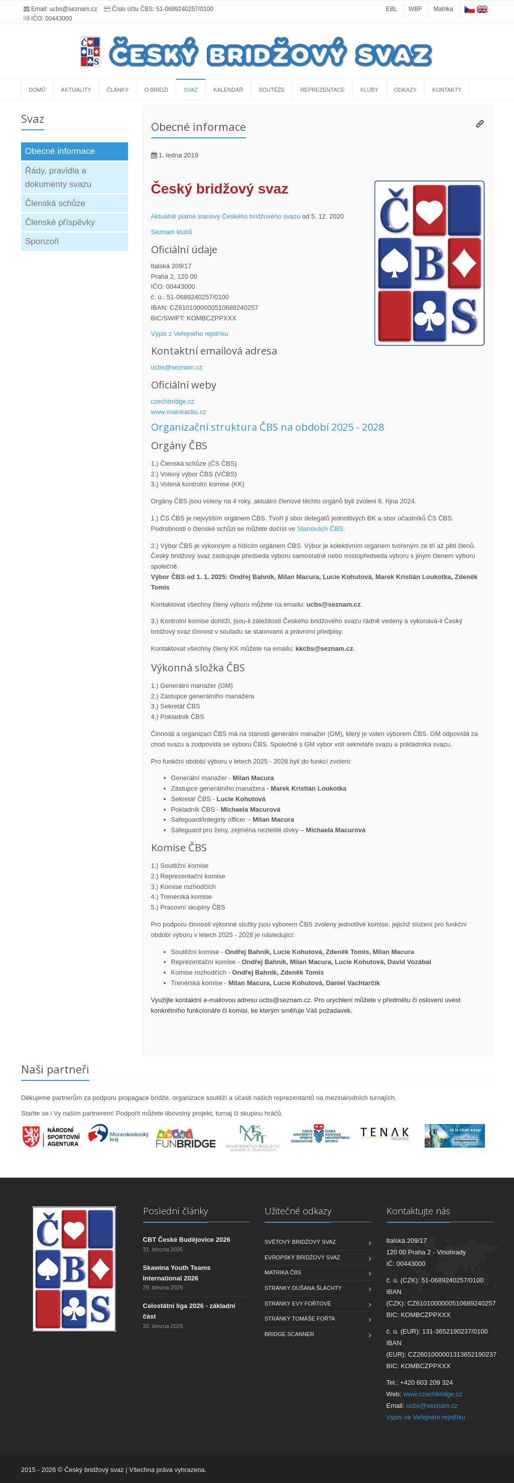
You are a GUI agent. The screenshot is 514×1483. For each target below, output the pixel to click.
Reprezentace (322, 90)
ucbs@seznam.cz (73, 9)
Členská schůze (55, 203)
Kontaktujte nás (418, 1211)
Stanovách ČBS (320, 528)
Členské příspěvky (60, 222)
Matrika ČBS (283, 1272)
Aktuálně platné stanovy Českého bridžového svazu (226, 216)
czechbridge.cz (173, 401)
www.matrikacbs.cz (179, 412)
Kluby (369, 90)
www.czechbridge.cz (432, 1394)
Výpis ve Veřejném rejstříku (426, 1417)
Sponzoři (42, 241)
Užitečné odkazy (298, 1211)
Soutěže (272, 90)
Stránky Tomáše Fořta (300, 1319)
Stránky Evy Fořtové (298, 1304)
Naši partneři (55, 1068)
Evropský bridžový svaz (302, 1257)
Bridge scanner (289, 1334)
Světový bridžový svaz (300, 1242)
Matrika (443, 9)
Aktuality (76, 90)
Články (118, 90)
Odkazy (405, 90)
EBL (392, 9)
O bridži (157, 90)
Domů (37, 90)
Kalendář (228, 90)
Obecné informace (60, 151)
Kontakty (446, 90)
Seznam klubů (171, 232)
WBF (415, 9)
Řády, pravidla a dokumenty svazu (58, 177)
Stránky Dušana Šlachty (303, 1288)
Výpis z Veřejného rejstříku (189, 333)
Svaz (191, 90)
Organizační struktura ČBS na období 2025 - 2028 (267, 427)
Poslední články (175, 1211)
